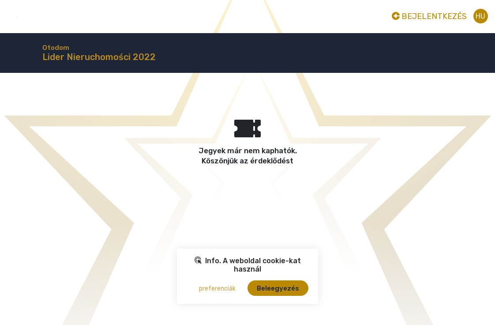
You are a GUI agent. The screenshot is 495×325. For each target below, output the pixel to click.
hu (480, 16)
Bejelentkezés (429, 16)
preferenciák (217, 288)
